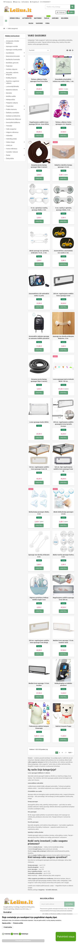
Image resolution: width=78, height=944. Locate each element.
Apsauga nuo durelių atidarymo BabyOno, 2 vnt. (63, 337)
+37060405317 (45, 2)
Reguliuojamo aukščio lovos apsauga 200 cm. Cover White (39, 123)
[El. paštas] (52, 904)
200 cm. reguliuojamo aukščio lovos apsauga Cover (63, 294)
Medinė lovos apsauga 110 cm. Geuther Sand (63, 641)
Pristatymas (7, 2)
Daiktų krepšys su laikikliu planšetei (63, 684)
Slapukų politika (6, 923)
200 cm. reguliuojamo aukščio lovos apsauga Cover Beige (39, 641)
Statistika (15, 934)
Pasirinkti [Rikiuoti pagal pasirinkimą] (31, 50)
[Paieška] (59, 7)
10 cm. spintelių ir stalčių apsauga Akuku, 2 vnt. (39, 209)
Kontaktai (25, 2)
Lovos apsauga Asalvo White (39, 422)
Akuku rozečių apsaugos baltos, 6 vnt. (63, 556)
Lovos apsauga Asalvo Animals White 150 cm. (63, 380)
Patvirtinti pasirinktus (23, 941)
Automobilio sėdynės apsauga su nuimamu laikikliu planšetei (39, 337)
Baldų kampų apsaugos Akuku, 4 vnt (39, 513)
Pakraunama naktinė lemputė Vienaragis (39, 727)
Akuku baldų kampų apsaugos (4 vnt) (63, 513)
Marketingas (24, 934)
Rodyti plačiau (8, 927)
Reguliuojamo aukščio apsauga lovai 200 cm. (63, 599)
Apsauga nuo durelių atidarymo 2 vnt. (38, 556)
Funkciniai (7, 934)
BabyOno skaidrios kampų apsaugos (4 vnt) (63, 166)
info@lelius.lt (34, 2)
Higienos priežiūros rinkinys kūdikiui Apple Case (39, 599)
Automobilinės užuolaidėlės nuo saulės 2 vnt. (63, 252)
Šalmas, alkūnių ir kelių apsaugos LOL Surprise (63, 123)
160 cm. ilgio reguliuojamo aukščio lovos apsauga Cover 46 (63, 469)
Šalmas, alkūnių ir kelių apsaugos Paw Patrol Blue (39, 80)
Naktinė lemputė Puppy (63, 726)
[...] (30, 909)
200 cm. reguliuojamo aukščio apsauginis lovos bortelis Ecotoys (63, 424)
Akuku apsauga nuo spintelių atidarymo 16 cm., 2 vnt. (39, 252)
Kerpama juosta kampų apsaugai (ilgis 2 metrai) (39, 166)
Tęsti (70, 752)
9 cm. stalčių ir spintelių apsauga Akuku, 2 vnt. (63, 209)
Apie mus (16, 2)
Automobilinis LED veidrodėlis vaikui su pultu (39, 294)
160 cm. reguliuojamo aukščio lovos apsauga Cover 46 (39, 468)
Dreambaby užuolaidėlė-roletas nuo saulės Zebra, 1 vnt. (63, 80)
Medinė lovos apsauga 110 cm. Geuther (39, 684)
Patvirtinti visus (65, 936)
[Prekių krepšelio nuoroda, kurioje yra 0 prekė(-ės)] (71, 12)
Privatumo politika (18, 923)
